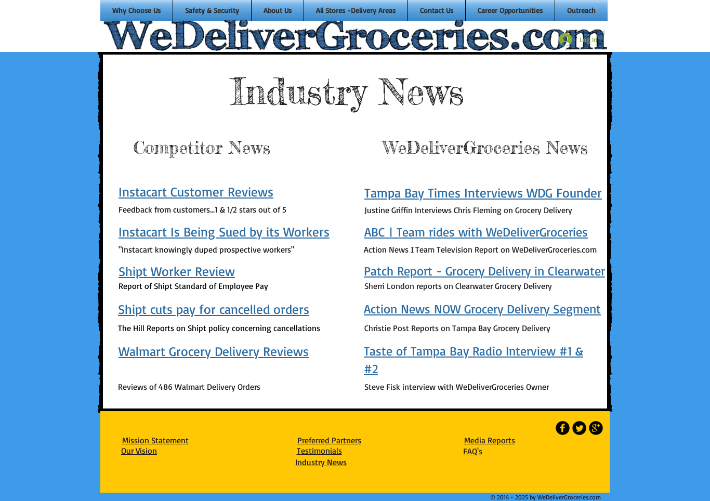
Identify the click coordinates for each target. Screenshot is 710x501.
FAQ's (472, 451)
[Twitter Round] (579, 428)
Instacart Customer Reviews (196, 191)
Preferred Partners (329, 440)
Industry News (321, 462)
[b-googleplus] (596, 428)
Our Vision (139, 450)
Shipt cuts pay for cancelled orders (213, 309)
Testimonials (319, 450)
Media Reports (489, 440)
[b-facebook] (563, 428)
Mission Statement (155, 440)
